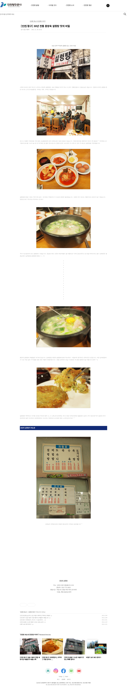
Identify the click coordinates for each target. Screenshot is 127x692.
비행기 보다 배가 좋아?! (26, 624)
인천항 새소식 (23, 612)
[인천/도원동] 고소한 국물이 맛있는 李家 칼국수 (32, 622)
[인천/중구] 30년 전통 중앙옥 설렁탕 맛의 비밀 (45, 26)
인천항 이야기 (31, 612)
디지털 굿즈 (53, 5)
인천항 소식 (70, 5)
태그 (58, 679)
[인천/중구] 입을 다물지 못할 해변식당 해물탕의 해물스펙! (34, 617)
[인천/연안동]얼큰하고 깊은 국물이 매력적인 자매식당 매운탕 (35, 615)
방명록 (63, 679)
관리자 (69, 679)
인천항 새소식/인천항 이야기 (37, 21)
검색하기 (125, 14)
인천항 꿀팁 (35, 5)
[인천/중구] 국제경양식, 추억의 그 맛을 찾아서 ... (32, 620)
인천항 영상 (88, 5)
